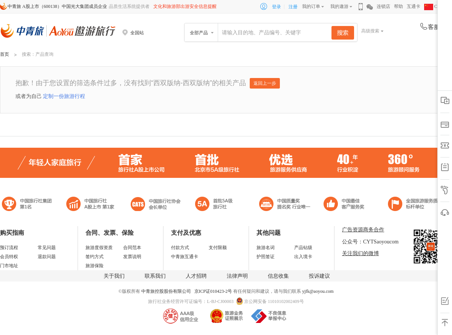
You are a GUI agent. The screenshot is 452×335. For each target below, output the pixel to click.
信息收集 (278, 276)
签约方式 (95, 256)
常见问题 (47, 247)
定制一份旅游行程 (64, 96)
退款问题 (47, 256)
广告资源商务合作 (363, 230)
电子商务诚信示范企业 (217, 205)
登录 (276, 6)
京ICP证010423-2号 (214, 291)
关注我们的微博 (360, 253)
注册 (293, 6)
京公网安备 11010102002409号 (274, 301)
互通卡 (413, 6)
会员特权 (9, 256)
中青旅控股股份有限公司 (166, 291)
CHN (434, 6)
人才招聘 (196, 276)
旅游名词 (266, 247)
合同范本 (132, 247)
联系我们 (155, 276)
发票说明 (132, 256)
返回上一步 (264, 83)
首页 (4, 54)
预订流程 (9, 247)
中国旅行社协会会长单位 (155, 205)
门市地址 (9, 265)
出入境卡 (303, 256)
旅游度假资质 (99, 247)
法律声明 (237, 276)
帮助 (398, 6)
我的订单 (311, 6)
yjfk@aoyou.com (317, 291)
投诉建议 (319, 276)
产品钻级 (303, 247)
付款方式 (180, 247)
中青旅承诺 (415, 205)
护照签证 (266, 256)
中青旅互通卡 (184, 256)
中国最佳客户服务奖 (285, 205)
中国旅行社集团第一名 (28, 205)
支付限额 (218, 247)
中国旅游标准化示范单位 (346, 205)
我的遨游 (339, 6)
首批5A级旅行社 (90, 205)
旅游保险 (95, 265)
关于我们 (114, 276)
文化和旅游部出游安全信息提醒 (185, 6)
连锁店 (383, 6)
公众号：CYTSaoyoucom (370, 242)
